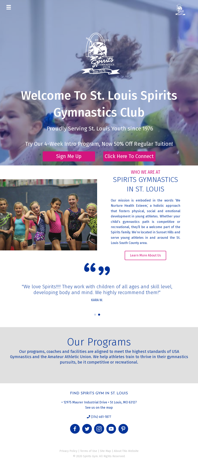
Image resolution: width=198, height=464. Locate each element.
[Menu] (8, 7)
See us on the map (99, 407)
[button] (69, 156)
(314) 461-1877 (100, 417)
